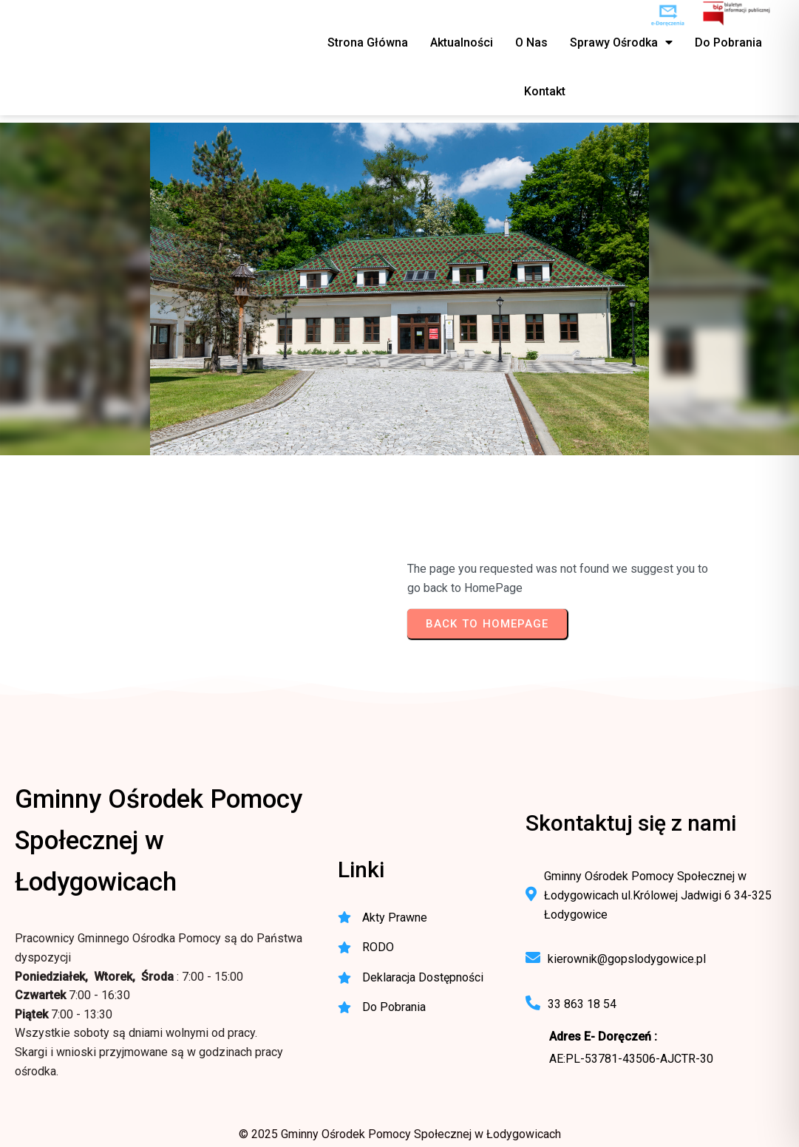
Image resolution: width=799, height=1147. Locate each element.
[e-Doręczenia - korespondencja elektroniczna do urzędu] (667, 14)
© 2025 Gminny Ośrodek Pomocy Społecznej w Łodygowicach (400, 1134)
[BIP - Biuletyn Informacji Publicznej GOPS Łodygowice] (737, 15)
